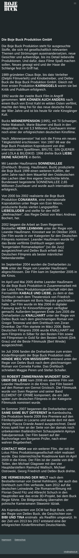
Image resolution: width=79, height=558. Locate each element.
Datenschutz (20, 540)
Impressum (6, 540)
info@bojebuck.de (70, 552)
